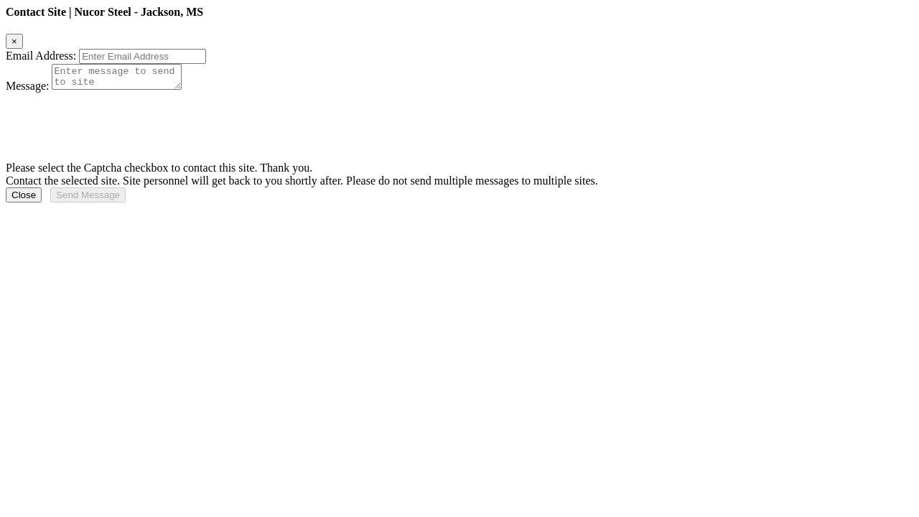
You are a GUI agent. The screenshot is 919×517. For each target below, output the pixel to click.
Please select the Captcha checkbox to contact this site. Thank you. (159, 172)
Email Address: (41, 56)
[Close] (14, 41)
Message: (27, 90)
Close (23, 199)
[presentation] (115, 125)
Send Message (88, 199)
